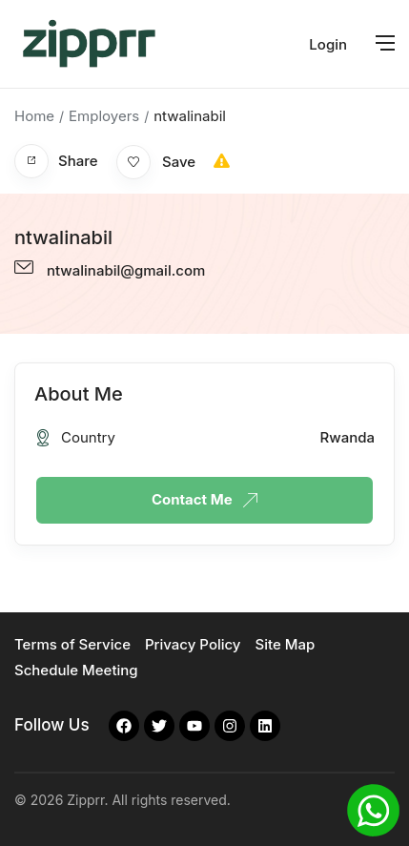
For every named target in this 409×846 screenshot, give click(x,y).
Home (34, 116)
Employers (104, 116)
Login (328, 44)
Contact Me (204, 499)
